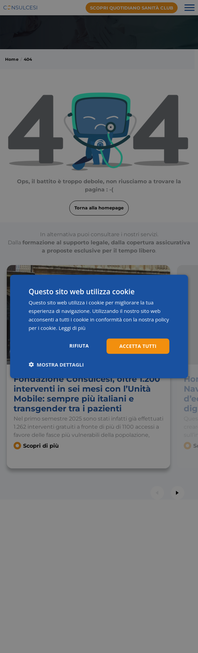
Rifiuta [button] (79, 345)
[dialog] (99, 326)
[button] (56, 364)
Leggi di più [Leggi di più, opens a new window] (72, 327)
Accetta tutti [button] (138, 346)
